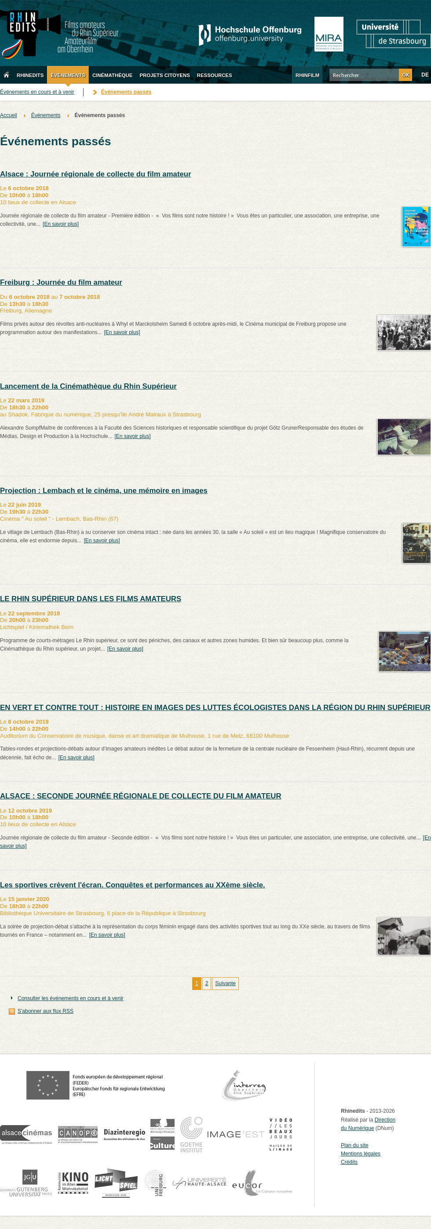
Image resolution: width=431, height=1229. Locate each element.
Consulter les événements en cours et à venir (71, 998)
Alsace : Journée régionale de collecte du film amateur (95, 174)
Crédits (349, 1162)
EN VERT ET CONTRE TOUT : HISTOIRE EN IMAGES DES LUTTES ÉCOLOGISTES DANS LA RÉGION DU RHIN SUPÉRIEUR (215, 707)
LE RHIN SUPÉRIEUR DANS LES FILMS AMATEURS (90, 599)
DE (425, 75)
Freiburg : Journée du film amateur (61, 282)
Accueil (8, 115)
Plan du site (355, 1145)
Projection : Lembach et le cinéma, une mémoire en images (104, 490)
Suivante (225, 983)
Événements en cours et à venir (37, 92)
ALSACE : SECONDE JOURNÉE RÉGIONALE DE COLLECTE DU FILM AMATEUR (140, 796)
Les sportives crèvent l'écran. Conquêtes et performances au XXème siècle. (132, 885)
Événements (46, 115)
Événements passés (126, 92)
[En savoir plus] (61, 224)
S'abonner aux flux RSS (45, 1011)
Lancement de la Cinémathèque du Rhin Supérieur (88, 386)
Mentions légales (360, 1154)
